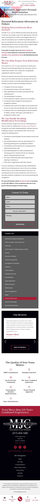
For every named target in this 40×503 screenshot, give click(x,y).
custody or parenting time (28, 126)
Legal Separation (10, 281)
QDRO (7, 295)
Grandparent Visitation (12, 264)
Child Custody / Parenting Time (14, 243)
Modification (9, 288)
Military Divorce (10, 285)
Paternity (8, 246)
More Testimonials (20, 348)
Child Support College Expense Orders (16, 250)
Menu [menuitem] (4, 499)
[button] (5, 342)
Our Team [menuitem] (35, 499)
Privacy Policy (20, 471)
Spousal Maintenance (11, 306)
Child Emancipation (11, 260)
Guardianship (9, 278)
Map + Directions (20, 443)
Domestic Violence (10, 257)
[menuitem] (20, 499)
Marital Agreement (11, 292)
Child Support (9, 271)
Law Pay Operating (14, 451)
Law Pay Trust (27, 451)
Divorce (7, 253)
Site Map (20, 473)
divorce (9, 33)
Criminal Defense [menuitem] (27, 499)
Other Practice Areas (20, 468)
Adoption (8, 267)
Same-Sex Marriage (11, 302)
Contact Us (20, 476)
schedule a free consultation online (12, 55)
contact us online (25, 181)
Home (20, 459)
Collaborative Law (10, 274)
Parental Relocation (11, 299)
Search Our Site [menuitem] (12, 499)
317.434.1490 (27, 5)
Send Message (20, 224)
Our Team (20, 462)
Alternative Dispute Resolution (14, 239)
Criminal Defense (20, 465)
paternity (14, 66)
